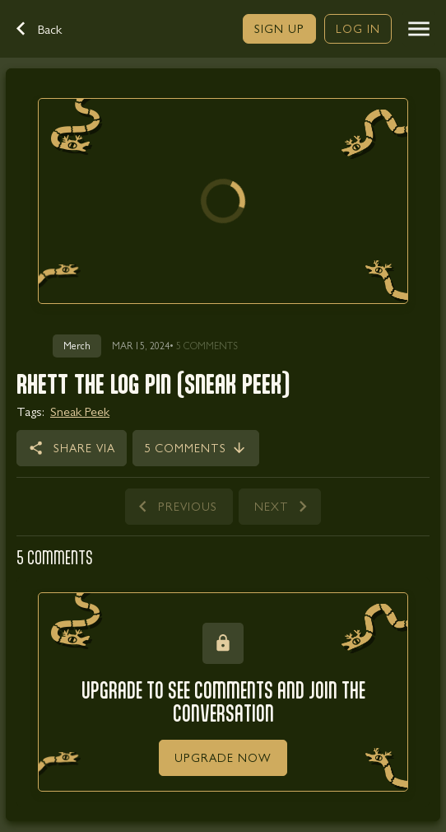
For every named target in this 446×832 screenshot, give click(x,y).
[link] (279, 29)
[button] (48, 29)
